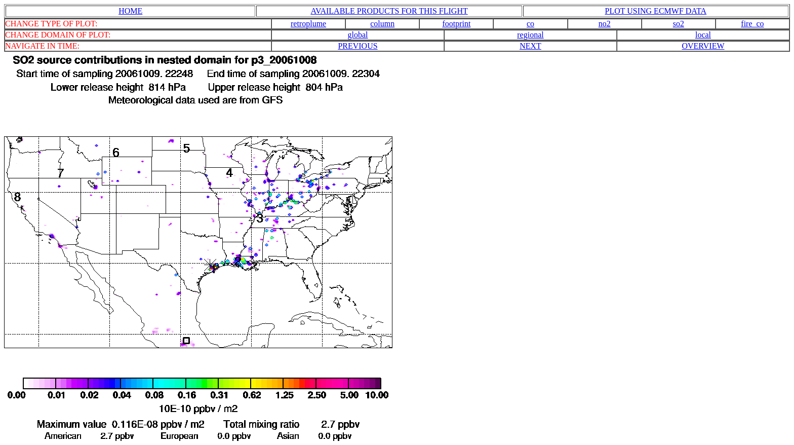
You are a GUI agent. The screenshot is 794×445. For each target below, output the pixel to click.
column (382, 23)
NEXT (530, 46)
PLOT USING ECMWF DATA (656, 11)
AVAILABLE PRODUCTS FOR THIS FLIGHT (388, 11)
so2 (678, 23)
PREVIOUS (357, 46)
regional (530, 34)
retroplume (308, 23)
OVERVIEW (703, 46)
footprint (456, 23)
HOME (130, 11)
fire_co (752, 23)
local (703, 34)
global (358, 34)
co (530, 23)
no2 (605, 23)
